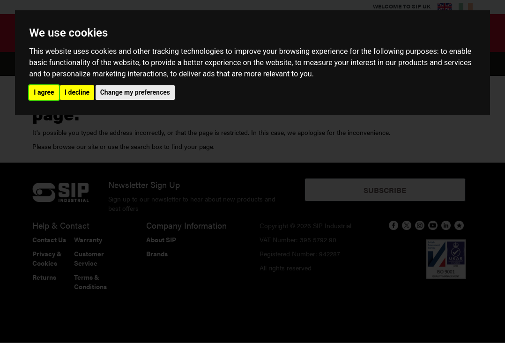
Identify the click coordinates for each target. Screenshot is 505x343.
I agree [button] (44, 92)
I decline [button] (77, 92)
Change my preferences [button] (135, 92)
